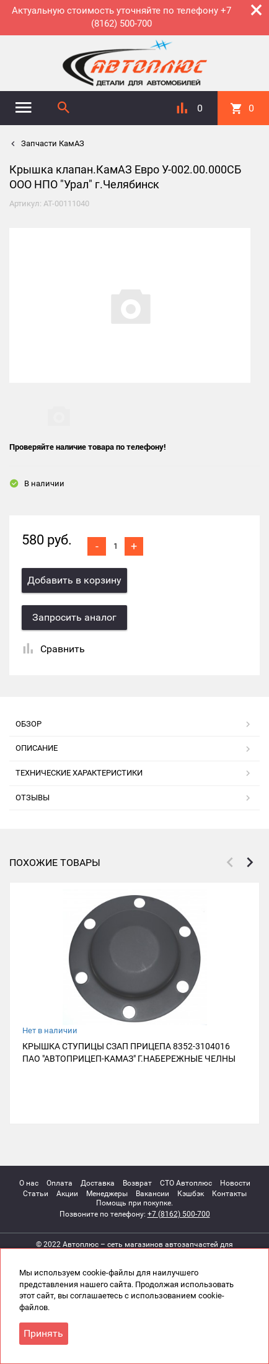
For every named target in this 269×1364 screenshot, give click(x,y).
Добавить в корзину (74, 580)
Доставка (98, 1183)
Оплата (59, 1183)
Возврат (137, 1183)
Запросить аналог (74, 617)
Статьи (35, 1193)
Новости (235, 1183)
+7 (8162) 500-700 (179, 1214)
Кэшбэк (190, 1193)
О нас (28, 1183)
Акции (67, 1193)
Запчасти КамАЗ (51, 143)
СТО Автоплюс (186, 1183)
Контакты (229, 1193)
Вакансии (152, 1193)
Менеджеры (107, 1193)
